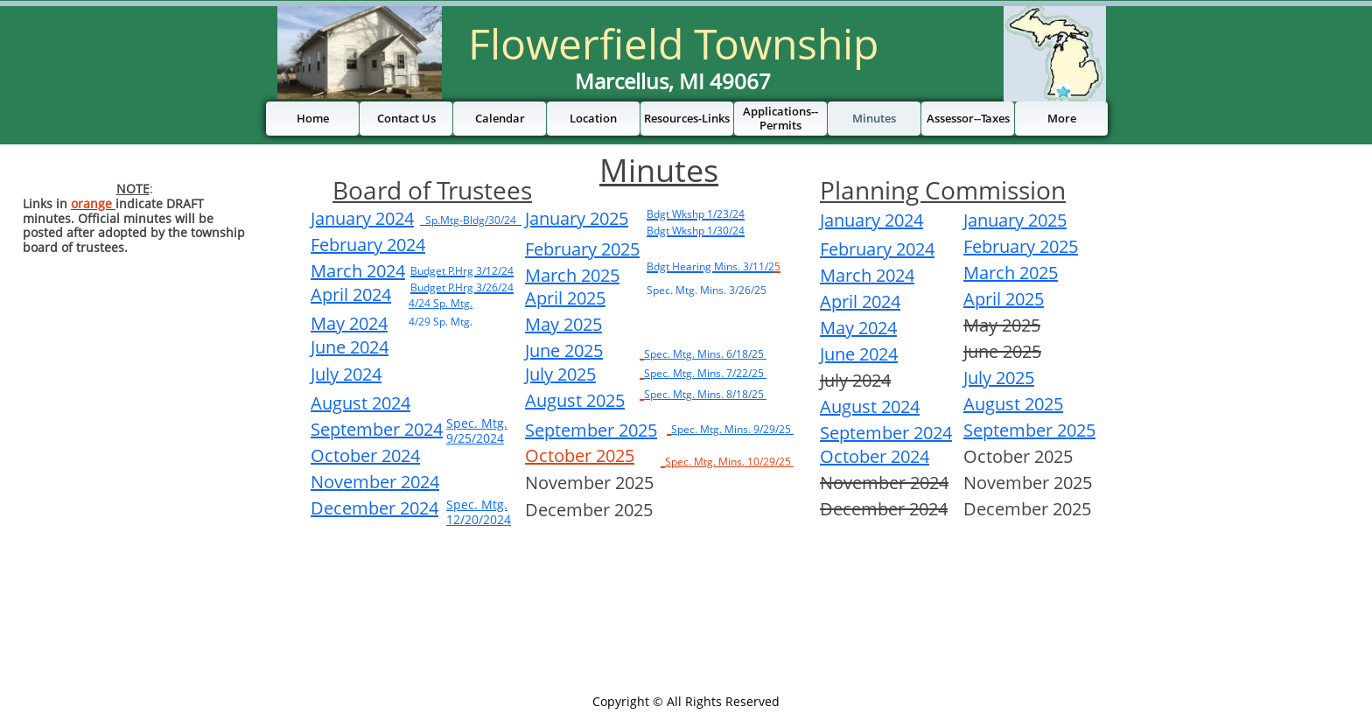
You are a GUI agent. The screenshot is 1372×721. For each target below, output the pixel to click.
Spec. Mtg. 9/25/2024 (477, 430)
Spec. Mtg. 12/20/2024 (478, 512)
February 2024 (877, 249)
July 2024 (346, 374)
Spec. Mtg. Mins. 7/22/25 (705, 373)
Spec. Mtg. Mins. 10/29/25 (729, 461)
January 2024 (871, 220)
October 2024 (874, 456)
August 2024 (870, 406)
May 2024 (858, 328)
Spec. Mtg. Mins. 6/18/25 (705, 353)
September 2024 (886, 432)
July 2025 (560, 374)
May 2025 (563, 324)
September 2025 (591, 430)
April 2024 (860, 301)
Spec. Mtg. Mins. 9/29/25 (732, 429)
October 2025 (579, 455)
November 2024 (375, 482)
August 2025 (575, 400)
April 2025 (565, 298)
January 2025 (576, 218)
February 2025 (582, 249)
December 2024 (374, 508)
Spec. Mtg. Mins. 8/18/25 (705, 394)
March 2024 (867, 275)
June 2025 (564, 350)
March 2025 (572, 275)
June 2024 (859, 354)
